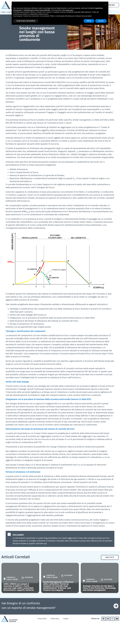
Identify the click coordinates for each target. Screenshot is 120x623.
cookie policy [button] (69, 10)
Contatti (65, 619)
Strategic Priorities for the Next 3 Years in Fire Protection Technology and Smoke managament (99, 588)
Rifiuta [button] (89, 21)
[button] (105, 4)
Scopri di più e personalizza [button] (26, 21)
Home (3, 12)
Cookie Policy (55, 619)
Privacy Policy (42, 619)
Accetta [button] (100, 21)
